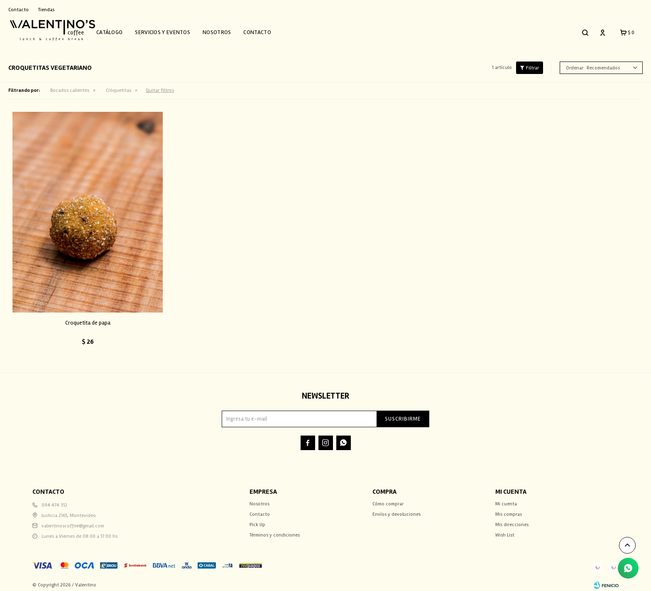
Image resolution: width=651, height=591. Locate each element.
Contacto (266, 30)
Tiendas (46, 10)
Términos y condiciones (275, 530)
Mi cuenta (506, 499)
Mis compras (508, 510)
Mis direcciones (512, 520)
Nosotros (226, 30)
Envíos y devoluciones (396, 510)
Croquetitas (118, 86)
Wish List (504, 530)
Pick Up (257, 520)
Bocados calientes (69, 86)
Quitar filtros (160, 86)
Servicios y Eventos (172, 30)
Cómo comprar (388, 499)
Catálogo (118, 30)
